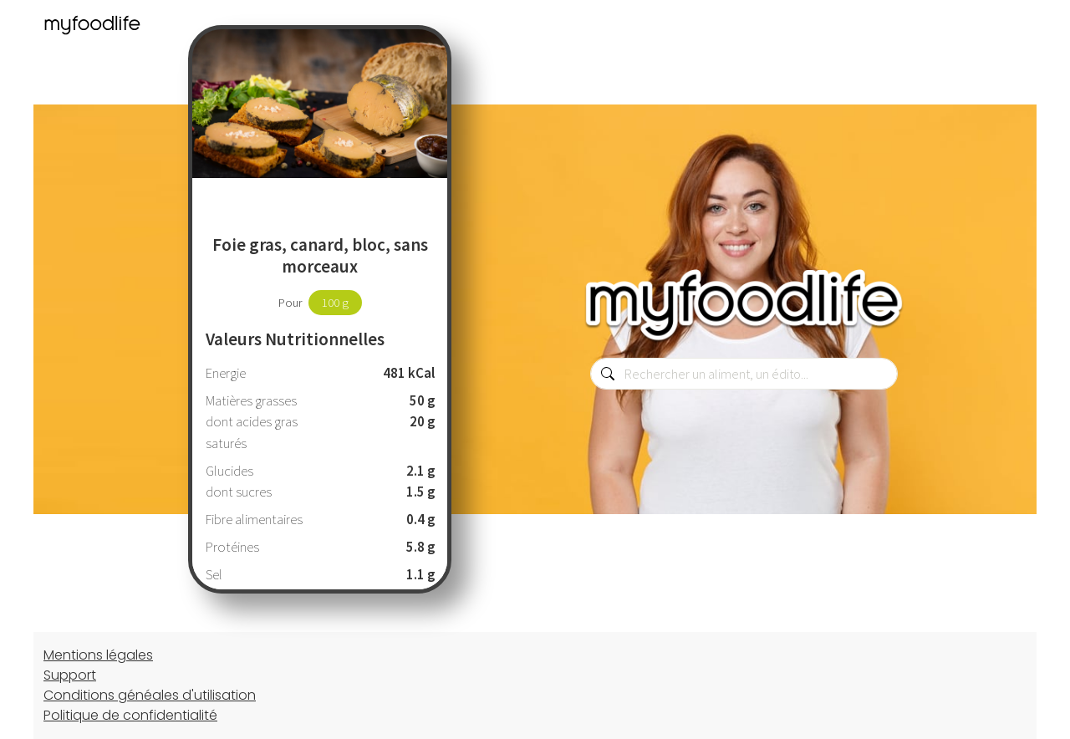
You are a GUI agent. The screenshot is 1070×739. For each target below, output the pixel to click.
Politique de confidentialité (130, 715)
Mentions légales (98, 655)
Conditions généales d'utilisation (149, 695)
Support (69, 675)
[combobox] (744, 374)
